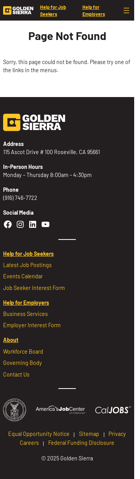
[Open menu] (126, 10)
